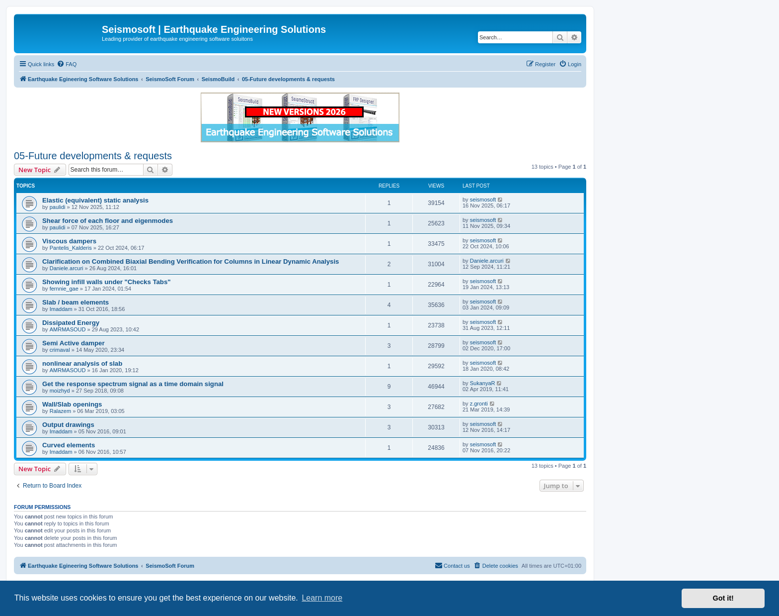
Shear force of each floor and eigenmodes (107, 220)
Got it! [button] (723, 598)
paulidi (58, 207)
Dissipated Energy (70, 322)
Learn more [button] (322, 598)
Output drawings (68, 424)
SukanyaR (482, 383)
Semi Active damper (73, 343)
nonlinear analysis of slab (82, 363)
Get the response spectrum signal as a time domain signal (133, 384)
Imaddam (61, 309)
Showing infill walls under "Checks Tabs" (106, 282)
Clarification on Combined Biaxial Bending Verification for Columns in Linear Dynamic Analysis (190, 261)
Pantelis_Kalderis (71, 248)
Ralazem (60, 411)
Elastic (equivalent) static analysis (95, 200)
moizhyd (60, 391)
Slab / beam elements (75, 302)
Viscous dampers (69, 241)
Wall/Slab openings (72, 404)
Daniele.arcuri (66, 268)
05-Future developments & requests (93, 155)
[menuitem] (67, 64)
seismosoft (483, 200)
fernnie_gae (64, 289)
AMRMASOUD (68, 329)
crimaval (60, 350)
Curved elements (68, 445)
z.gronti (479, 404)
